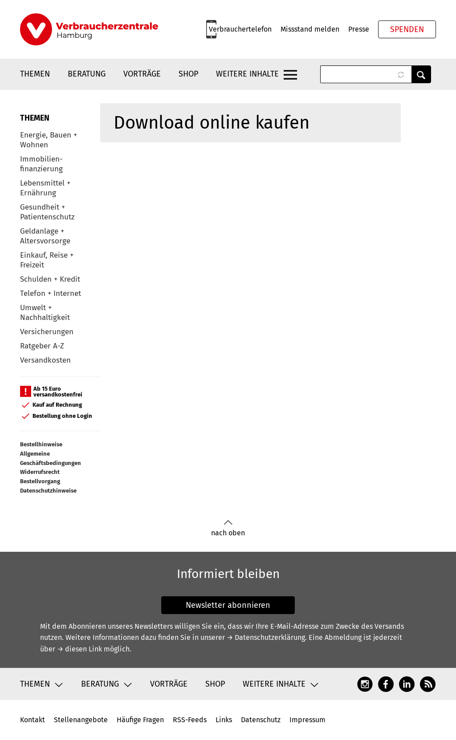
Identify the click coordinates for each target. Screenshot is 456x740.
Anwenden (421, 74)
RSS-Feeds (190, 720)
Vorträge (142, 74)
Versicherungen (46, 331)
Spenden (407, 29)
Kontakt (32, 720)
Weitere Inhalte (247, 74)
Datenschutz (261, 720)
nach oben (228, 528)
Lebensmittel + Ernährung (45, 188)
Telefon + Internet (50, 293)
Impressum (307, 720)
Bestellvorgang (40, 481)
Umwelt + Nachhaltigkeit (45, 312)
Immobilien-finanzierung (41, 164)
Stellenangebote (81, 720)
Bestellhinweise (41, 444)
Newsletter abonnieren (228, 605)
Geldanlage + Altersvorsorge (45, 236)
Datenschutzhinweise (48, 490)
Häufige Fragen (140, 720)
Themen (35, 74)
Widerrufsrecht (40, 472)
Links (224, 720)
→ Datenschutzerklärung (266, 637)
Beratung (87, 74)
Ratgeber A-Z (42, 346)
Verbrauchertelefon (240, 29)
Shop (188, 74)
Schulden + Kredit (50, 279)
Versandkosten (45, 360)
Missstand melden (310, 29)
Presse (358, 29)
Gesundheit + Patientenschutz (47, 212)
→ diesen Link (79, 649)
